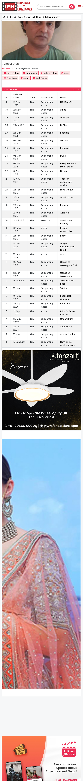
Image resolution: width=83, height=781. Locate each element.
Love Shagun (66, 189)
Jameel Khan (34, 17)
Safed (63, 109)
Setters (64, 140)
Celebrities (16, 17)
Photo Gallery (11, 73)
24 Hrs (63, 288)
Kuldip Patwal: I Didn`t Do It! (68, 165)
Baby (63, 235)
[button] (36, 427)
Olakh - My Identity (66, 222)
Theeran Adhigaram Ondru (66, 182)
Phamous (65, 148)
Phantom (65, 205)
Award (25, 78)
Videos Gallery (49, 73)
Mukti (63, 155)
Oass (62, 254)
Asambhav (66, 326)
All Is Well (65, 212)
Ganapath (65, 117)
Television (10, 78)
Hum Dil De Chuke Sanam (67, 343)
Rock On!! (65, 303)
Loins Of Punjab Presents (68, 313)
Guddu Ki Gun (67, 197)
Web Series (40, 78)
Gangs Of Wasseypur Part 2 (68, 265)
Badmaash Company (66, 297)
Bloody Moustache (66, 230)
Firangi (63, 171)
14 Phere (64, 125)
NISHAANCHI (66, 102)
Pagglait (64, 132)
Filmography (52, 17)
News (65, 73)
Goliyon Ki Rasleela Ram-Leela (68, 246)
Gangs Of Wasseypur (66, 274)
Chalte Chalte (67, 334)
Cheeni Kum (66, 319)
